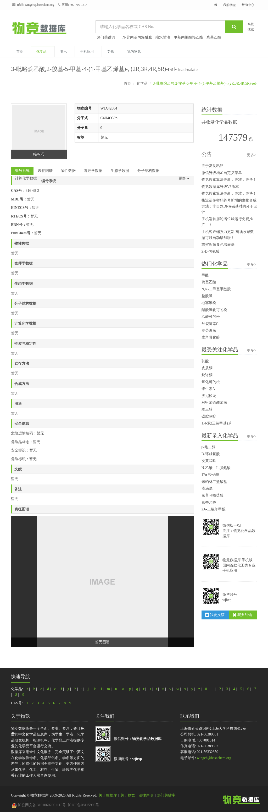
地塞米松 (209, 303)
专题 (110, 51)
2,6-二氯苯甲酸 (214, 509)
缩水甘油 (162, 37)
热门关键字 (166, 795)
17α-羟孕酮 (210, 475)
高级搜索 (251, 26)
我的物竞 (229, 5)
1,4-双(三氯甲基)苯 (217, 423)
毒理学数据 (93, 171)
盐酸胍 (207, 296)
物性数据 (68, 171)
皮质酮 (207, 368)
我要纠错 (242, 615)
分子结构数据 (148, 171)
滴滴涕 (207, 489)
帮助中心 (248, 5)
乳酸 (205, 361)
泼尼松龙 (209, 396)
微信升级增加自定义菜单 (222, 173)
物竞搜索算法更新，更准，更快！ (229, 180)
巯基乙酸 (213, 37)
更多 (183, 178)
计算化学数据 (26, 178)
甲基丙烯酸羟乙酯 (188, 37)
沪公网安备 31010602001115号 (39, 805)
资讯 (63, 51)
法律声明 (146, 795)
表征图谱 (45, 171)
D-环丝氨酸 (211, 454)
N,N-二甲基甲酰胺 (216, 289)
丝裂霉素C (210, 324)
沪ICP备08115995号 (83, 805)
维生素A (208, 389)
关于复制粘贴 (213, 166)
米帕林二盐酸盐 (214, 482)
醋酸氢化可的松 (214, 310)
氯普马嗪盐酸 (213, 495)
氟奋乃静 (209, 502)
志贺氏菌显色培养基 (218, 245)
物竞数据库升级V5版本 (220, 187)
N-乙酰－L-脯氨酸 (216, 468)
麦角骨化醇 (211, 337)
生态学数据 (120, 171)
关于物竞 (127, 795)
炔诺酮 (207, 375)
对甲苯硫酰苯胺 (214, 403)
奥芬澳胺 (209, 331)
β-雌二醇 (209, 447)
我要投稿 (215, 615)
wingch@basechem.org (39, 5)
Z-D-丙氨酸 (211, 251)
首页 (19, 51)
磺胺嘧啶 (209, 416)
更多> (251, 155)
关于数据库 (108, 795)
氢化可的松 (211, 382)
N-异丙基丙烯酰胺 (137, 37)
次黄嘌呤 (209, 461)
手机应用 (87, 51)
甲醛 (205, 275)
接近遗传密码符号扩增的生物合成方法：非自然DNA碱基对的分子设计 (229, 206)
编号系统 (22, 171)
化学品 (41, 51)
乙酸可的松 (211, 317)
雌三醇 (207, 409)
